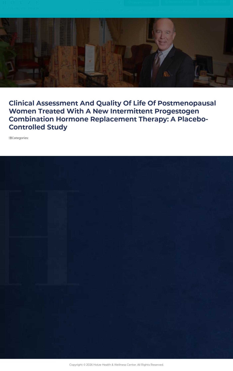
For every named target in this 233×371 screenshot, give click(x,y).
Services (127, 13)
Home (79, 13)
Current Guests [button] (140, 5)
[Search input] (104, 5)
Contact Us (222, 13)
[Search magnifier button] (118, 5)
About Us (201, 13)
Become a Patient (179, 5)
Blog (143, 13)
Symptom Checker (102, 13)
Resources (179, 13)
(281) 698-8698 (214, 5)
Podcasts (158, 13)
